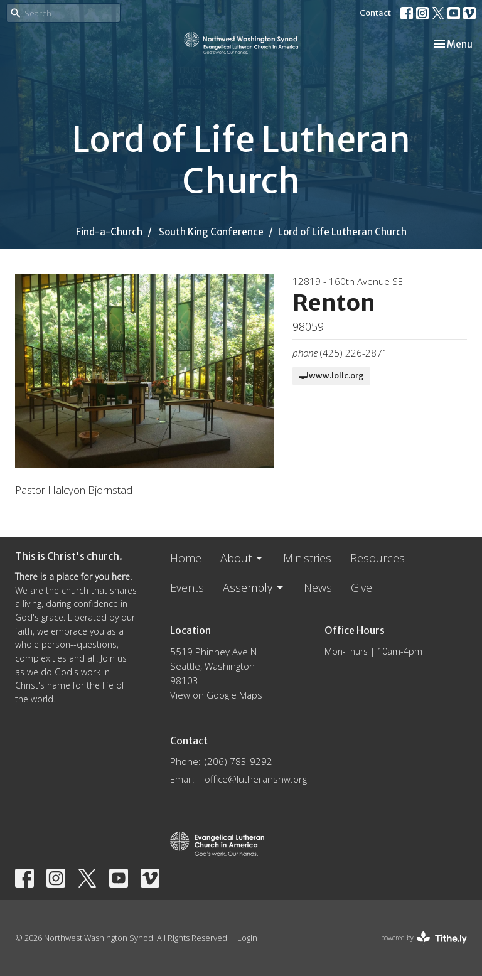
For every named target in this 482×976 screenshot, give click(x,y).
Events (187, 587)
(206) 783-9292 (238, 761)
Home (185, 558)
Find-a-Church (109, 232)
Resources (377, 558)
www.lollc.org (331, 375)
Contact (375, 13)
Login (247, 937)
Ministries (307, 558)
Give (361, 587)
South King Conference (211, 232)
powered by (424, 938)
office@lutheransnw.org (256, 779)
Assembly (254, 587)
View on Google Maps (216, 695)
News (318, 587)
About (242, 558)
